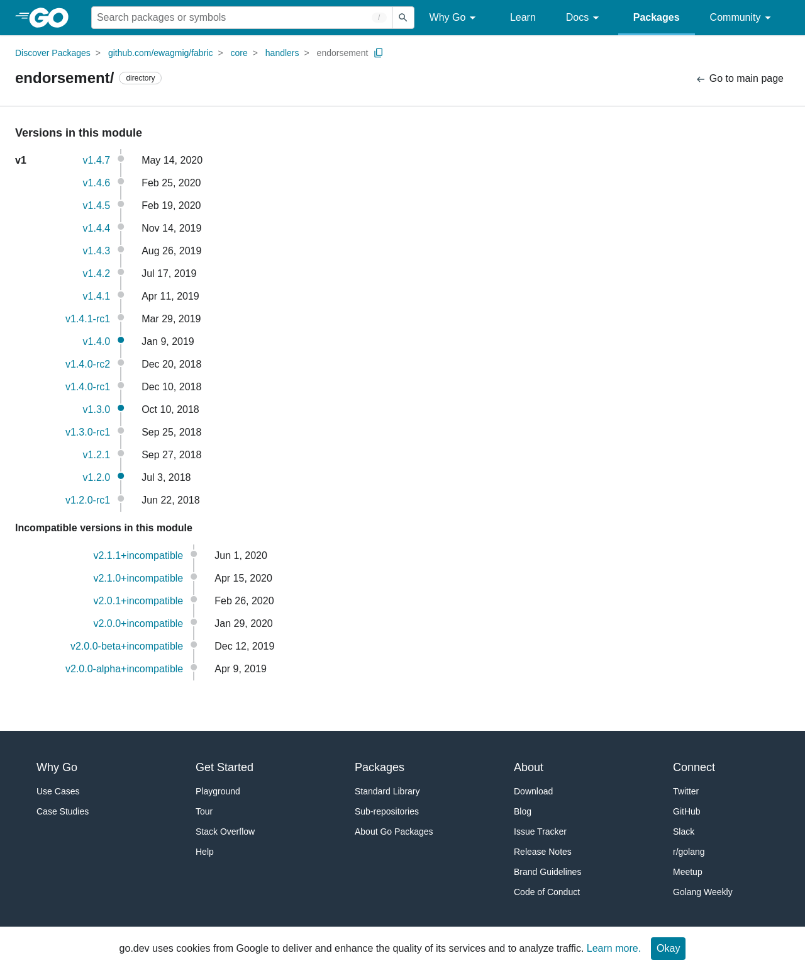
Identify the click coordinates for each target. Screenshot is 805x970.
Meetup (687, 872)
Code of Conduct (547, 892)
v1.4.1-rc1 (87, 318)
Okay (668, 948)
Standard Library (387, 791)
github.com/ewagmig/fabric (160, 53)
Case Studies (62, 811)
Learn (523, 17)
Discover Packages (53, 53)
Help (205, 852)
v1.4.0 (97, 341)
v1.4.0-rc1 (87, 386)
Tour (204, 811)
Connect (694, 767)
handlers (282, 53)
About (528, 767)
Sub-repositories (387, 811)
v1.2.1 (97, 454)
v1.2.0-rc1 (87, 500)
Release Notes (543, 852)
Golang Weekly (703, 892)
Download (533, 791)
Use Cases (57, 791)
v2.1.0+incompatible (138, 578)
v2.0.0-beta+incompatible (126, 646)
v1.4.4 (97, 228)
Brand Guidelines (547, 872)
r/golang (689, 852)
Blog (522, 811)
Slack (683, 831)
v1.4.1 (97, 296)
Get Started (224, 767)
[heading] (53, 18)
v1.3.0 (97, 409)
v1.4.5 (97, 205)
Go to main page (739, 79)
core (239, 53)
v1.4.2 (97, 273)
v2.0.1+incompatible (138, 600)
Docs (584, 18)
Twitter (686, 791)
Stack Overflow (225, 831)
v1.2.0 (97, 477)
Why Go (455, 18)
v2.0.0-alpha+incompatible (124, 668)
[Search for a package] (241, 17)
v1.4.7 (97, 160)
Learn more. (614, 948)
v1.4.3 (97, 250)
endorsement (343, 53)
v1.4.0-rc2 (87, 364)
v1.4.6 (97, 183)
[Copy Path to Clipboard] (378, 53)
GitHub (687, 811)
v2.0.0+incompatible (138, 623)
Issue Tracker (540, 831)
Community (742, 18)
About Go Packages (394, 831)
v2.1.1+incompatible (138, 555)
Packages (656, 17)
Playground (218, 791)
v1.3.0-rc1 (87, 432)
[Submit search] (403, 17)
